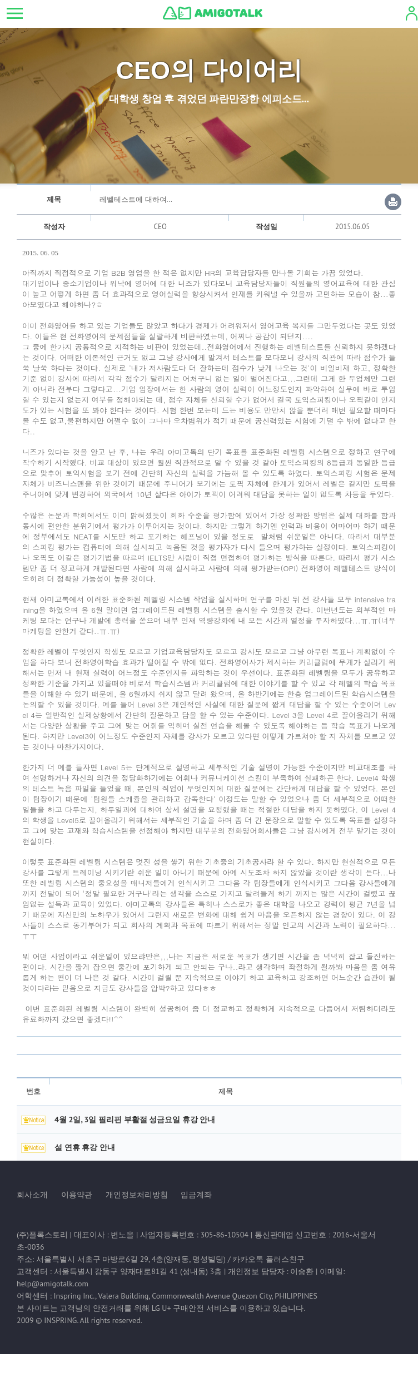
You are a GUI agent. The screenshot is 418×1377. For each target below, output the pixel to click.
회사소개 (32, 1195)
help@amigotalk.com (52, 1284)
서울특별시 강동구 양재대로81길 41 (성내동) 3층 (138, 1271)
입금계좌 (196, 1195)
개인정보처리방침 (137, 1195)
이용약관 (76, 1195)
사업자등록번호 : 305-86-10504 (194, 1235)
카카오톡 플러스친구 (268, 1259)
